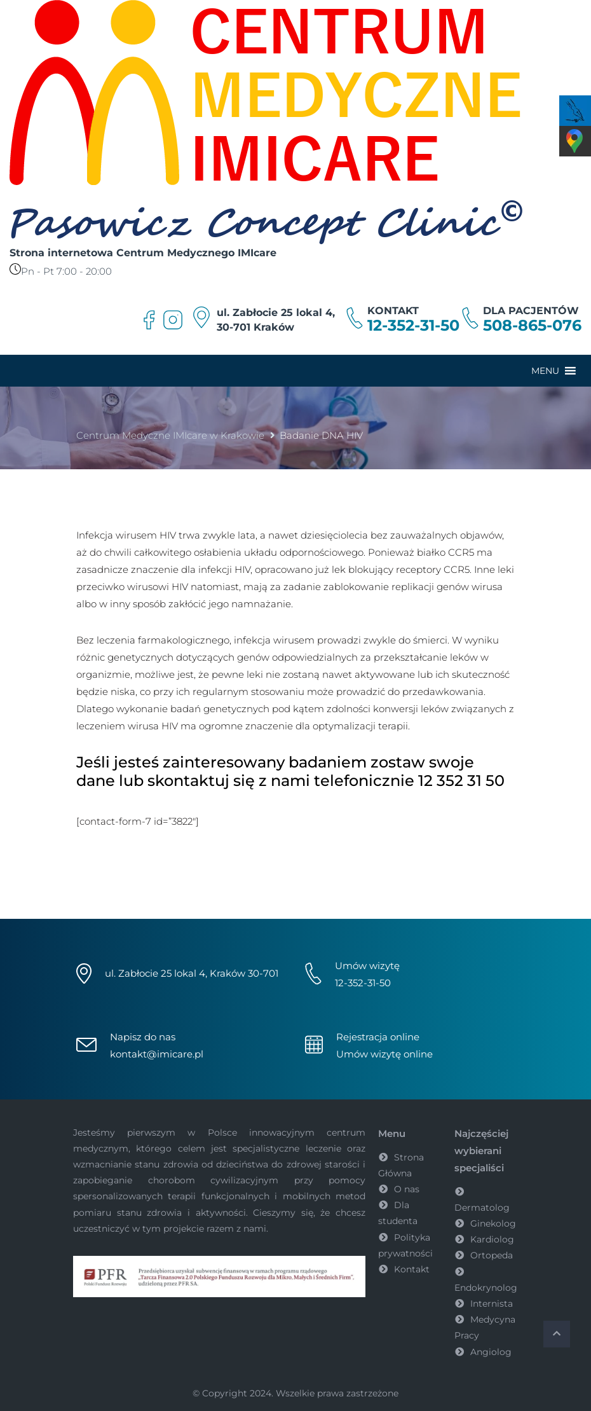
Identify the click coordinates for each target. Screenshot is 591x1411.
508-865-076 (532, 325)
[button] (545, 371)
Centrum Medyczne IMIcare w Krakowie (170, 435)
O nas (406, 1189)
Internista (491, 1303)
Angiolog (491, 1352)
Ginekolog (493, 1223)
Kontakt (412, 1269)
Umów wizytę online (384, 1054)
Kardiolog (492, 1239)
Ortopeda (491, 1255)
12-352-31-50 (413, 325)
